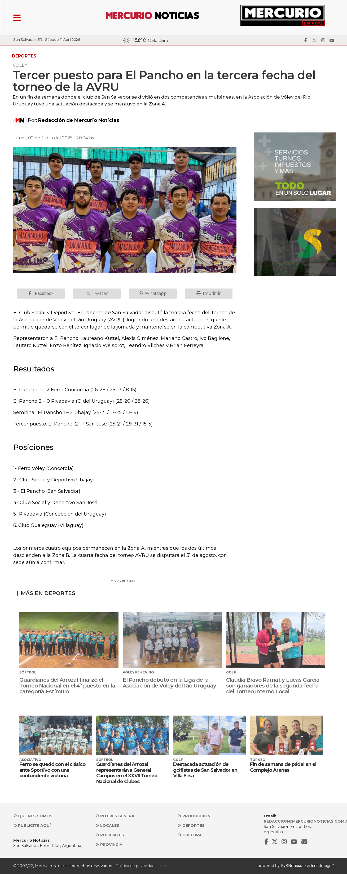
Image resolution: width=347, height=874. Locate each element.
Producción (194, 816)
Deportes (191, 825)
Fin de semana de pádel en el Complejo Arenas (283, 767)
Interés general (116, 816)
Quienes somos (32, 816)
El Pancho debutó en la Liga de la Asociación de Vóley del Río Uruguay (169, 683)
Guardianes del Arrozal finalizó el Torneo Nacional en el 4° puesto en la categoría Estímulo (67, 685)
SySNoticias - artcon (300, 865)
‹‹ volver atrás (123, 580)
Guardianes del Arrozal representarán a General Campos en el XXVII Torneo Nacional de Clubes (126, 772)
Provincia (108, 844)
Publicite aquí (32, 825)
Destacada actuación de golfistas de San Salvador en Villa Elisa (205, 770)
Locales (107, 825)
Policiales (109, 835)
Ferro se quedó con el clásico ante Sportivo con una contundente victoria (52, 770)
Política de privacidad (135, 865)
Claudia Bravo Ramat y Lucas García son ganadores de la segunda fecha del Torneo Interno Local (272, 685)
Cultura (190, 835)
